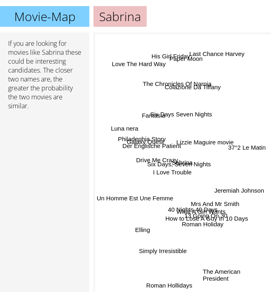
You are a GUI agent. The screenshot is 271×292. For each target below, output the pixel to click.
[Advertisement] (44, 159)
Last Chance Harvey (216, 54)
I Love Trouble (172, 173)
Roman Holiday (203, 224)
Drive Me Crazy (157, 157)
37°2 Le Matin (247, 147)
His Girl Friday (171, 56)
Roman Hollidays (169, 284)
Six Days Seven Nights (181, 114)
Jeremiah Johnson (239, 190)
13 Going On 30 (206, 215)
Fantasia (153, 116)
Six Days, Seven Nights (179, 164)
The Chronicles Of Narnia (177, 84)
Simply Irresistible (162, 250)
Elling (142, 229)
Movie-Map (45, 16)
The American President (222, 274)
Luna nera (125, 128)
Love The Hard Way (139, 63)
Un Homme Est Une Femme (135, 197)
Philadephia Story (142, 140)
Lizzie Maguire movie (204, 140)
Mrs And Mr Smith (215, 203)
